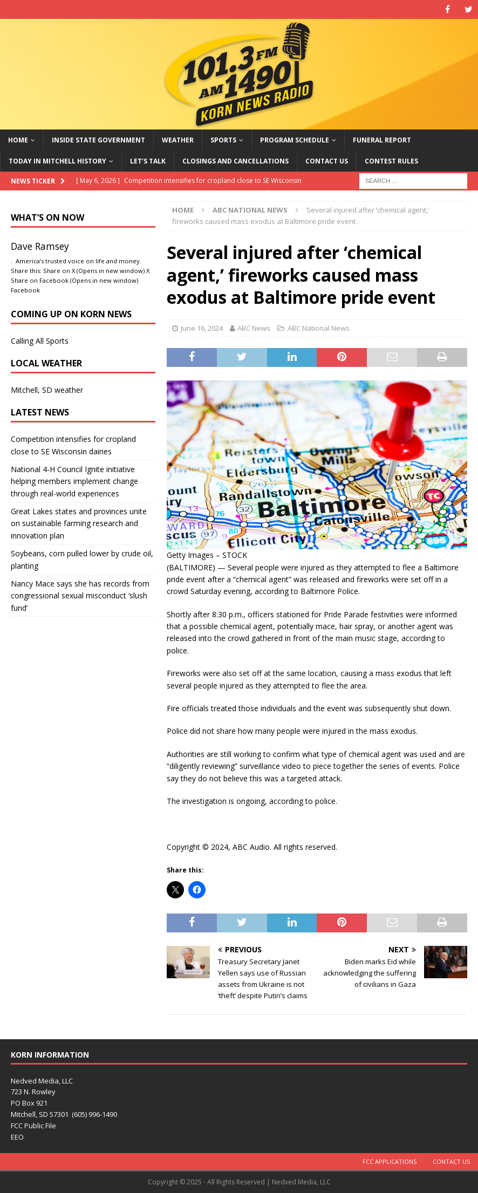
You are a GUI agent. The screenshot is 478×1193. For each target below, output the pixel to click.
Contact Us (326, 161)
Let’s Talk (148, 161)
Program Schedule (294, 140)
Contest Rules (391, 161)
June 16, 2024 (202, 328)
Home (18, 140)
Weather (178, 140)
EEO (17, 1137)
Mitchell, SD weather (47, 390)
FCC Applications (389, 1161)
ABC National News (319, 328)
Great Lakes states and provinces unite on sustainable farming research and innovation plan (79, 523)
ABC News (253, 328)
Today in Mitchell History (57, 161)
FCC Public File (33, 1125)
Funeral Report (382, 140)
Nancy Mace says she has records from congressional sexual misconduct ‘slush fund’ (80, 595)
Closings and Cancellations (235, 161)
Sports (223, 140)
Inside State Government (98, 140)
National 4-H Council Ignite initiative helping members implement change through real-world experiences (74, 481)
